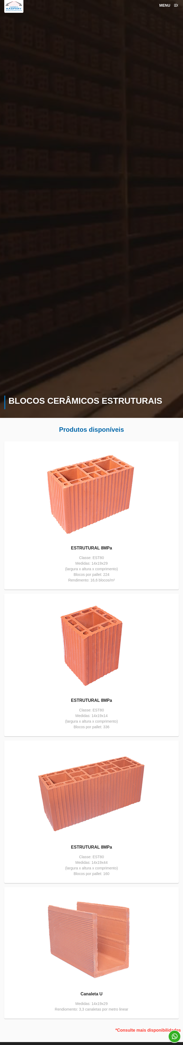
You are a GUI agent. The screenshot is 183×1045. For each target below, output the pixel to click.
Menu (169, 5)
